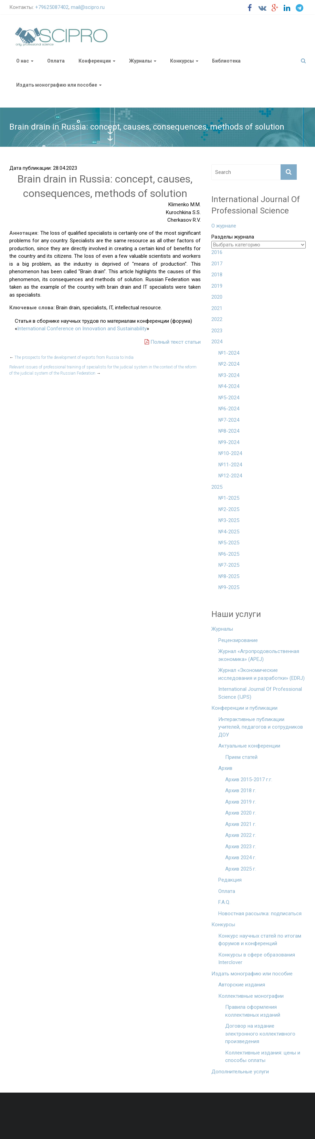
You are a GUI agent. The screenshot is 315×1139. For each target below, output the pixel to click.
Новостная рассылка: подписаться (260, 913)
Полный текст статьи (173, 342)
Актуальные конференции (249, 746)
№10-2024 (230, 453)
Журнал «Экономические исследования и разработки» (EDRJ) (261, 674)
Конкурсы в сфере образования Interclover (256, 959)
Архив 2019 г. (240, 802)
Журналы (140, 61)
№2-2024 (228, 364)
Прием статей (241, 757)
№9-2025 (228, 587)
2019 (216, 286)
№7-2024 (228, 420)
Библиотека (226, 61)
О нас (22, 61)
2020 (216, 297)
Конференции (94, 61)
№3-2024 (228, 375)
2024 (216, 342)
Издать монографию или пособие (56, 85)
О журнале (223, 226)
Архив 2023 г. (240, 846)
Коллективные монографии (251, 996)
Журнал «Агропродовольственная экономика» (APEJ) (258, 655)
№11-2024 (230, 465)
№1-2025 (228, 498)
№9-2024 (228, 442)
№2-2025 (228, 509)
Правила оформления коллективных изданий (252, 1011)
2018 (216, 275)
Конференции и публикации (244, 708)
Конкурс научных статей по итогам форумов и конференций (259, 940)
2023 (216, 331)
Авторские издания (241, 985)
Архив (225, 768)
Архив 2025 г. (240, 869)
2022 (216, 319)
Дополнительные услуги (240, 1072)
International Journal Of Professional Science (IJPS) (260, 693)
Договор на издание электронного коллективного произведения (260, 1033)
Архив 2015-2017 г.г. (248, 779)
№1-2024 (228, 353)
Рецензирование (238, 640)
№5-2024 (228, 398)
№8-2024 (228, 431)
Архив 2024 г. (240, 857)
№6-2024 (228, 409)
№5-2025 (228, 543)
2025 (216, 487)
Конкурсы (182, 61)
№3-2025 (228, 520)
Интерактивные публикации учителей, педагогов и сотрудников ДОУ (260, 727)
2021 (216, 308)
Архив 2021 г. (240, 824)
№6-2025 (228, 554)
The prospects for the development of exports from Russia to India (71, 357)
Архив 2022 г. (240, 835)
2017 (216, 264)
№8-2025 (228, 576)
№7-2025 (228, 565)
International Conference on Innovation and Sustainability (82, 328)
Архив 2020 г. (240, 813)
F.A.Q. (224, 902)
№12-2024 (230, 476)
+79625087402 (52, 7)
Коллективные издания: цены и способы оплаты (262, 1057)
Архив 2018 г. (240, 790)
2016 (216, 252)
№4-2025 (228, 532)
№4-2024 (228, 386)
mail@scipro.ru (88, 7)
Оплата (56, 61)
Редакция (230, 880)
